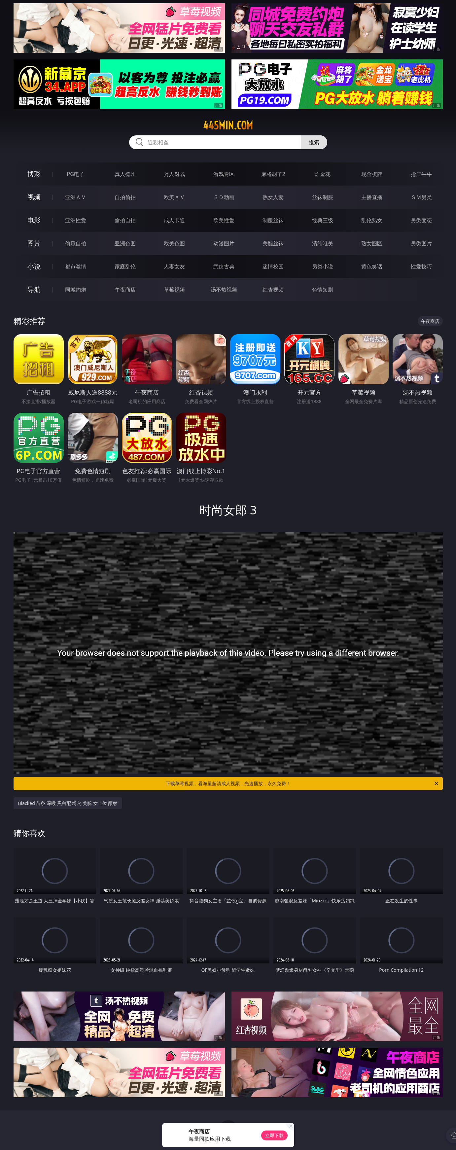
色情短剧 (322, 289)
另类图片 (421, 243)
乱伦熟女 (371, 220)
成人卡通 (174, 220)
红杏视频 (273, 289)
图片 (34, 243)
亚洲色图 (125, 243)
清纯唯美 (322, 243)
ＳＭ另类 (421, 197)
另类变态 (421, 220)
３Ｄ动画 (223, 197)
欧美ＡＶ (174, 197)
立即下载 (274, 1135)
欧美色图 (174, 243)
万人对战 (174, 174)
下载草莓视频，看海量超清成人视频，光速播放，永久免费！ (302, 783)
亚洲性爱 (75, 220)
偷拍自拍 (125, 220)
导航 (34, 289)
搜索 (314, 142)
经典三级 (322, 220)
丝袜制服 (322, 197)
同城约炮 (75, 289)
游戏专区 (223, 174)
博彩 (34, 173)
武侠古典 (223, 266)
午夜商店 (125, 289)
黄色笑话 (371, 266)
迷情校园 (273, 266)
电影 (34, 220)
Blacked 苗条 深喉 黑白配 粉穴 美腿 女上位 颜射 (68, 803)
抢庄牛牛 (421, 174)
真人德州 (125, 174)
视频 (34, 196)
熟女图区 (371, 243)
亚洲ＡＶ (75, 197)
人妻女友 (174, 266)
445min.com (228, 125)
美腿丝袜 (273, 243)
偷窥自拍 (75, 243)
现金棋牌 (371, 174)
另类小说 (322, 266)
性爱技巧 (421, 266)
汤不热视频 (224, 289)
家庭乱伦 (125, 266)
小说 (34, 266)
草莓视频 (174, 289)
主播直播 (371, 197)
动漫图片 (223, 243)
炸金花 (323, 174)
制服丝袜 (273, 220)
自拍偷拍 (125, 197)
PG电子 (76, 174)
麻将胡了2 (273, 174)
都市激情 (75, 266)
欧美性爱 (223, 220)
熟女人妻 (273, 197)
